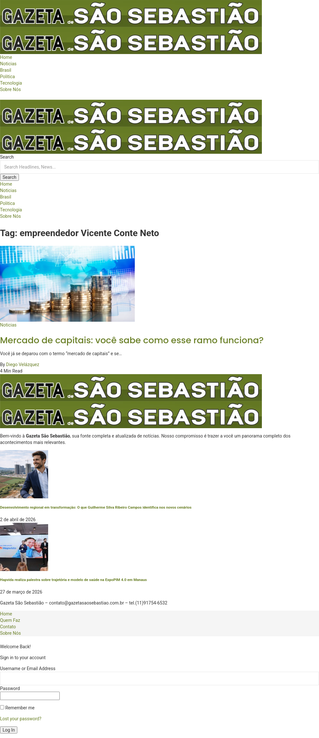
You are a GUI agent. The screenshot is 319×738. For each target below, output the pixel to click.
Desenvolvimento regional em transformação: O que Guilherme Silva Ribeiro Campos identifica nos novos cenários (96, 507)
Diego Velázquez (22, 364)
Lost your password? (20, 718)
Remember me (17, 707)
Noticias (8, 324)
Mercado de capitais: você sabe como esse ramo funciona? (131, 340)
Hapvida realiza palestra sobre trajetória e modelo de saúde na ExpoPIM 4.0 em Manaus (73, 579)
